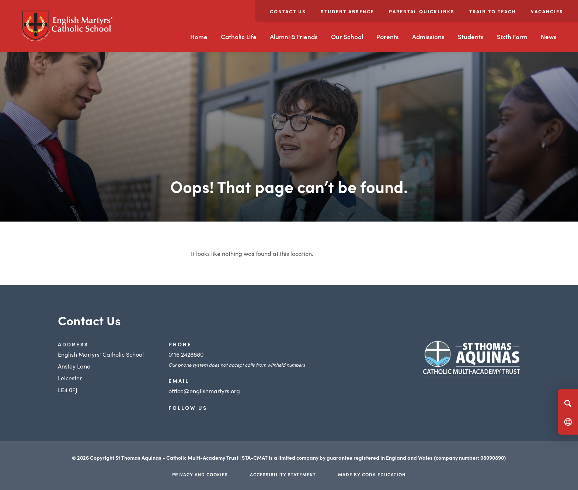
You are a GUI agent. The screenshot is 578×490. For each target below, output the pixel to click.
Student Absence (347, 11)
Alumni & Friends (294, 36)
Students (471, 36)
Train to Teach (492, 11)
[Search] (568, 403)
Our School (347, 36)
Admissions (428, 36)
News (549, 36)
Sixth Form (512, 36)
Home (199, 36)
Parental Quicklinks (422, 11)
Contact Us (288, 11)
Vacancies (547, 11)
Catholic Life (239, 36)
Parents (387, 36)
